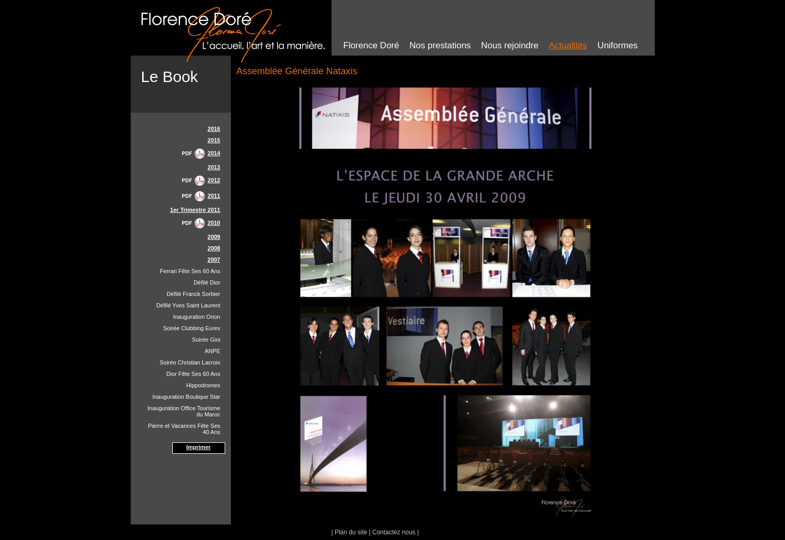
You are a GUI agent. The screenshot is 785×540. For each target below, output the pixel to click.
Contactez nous (393, 532)
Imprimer (198, 447)
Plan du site (351, 532)
